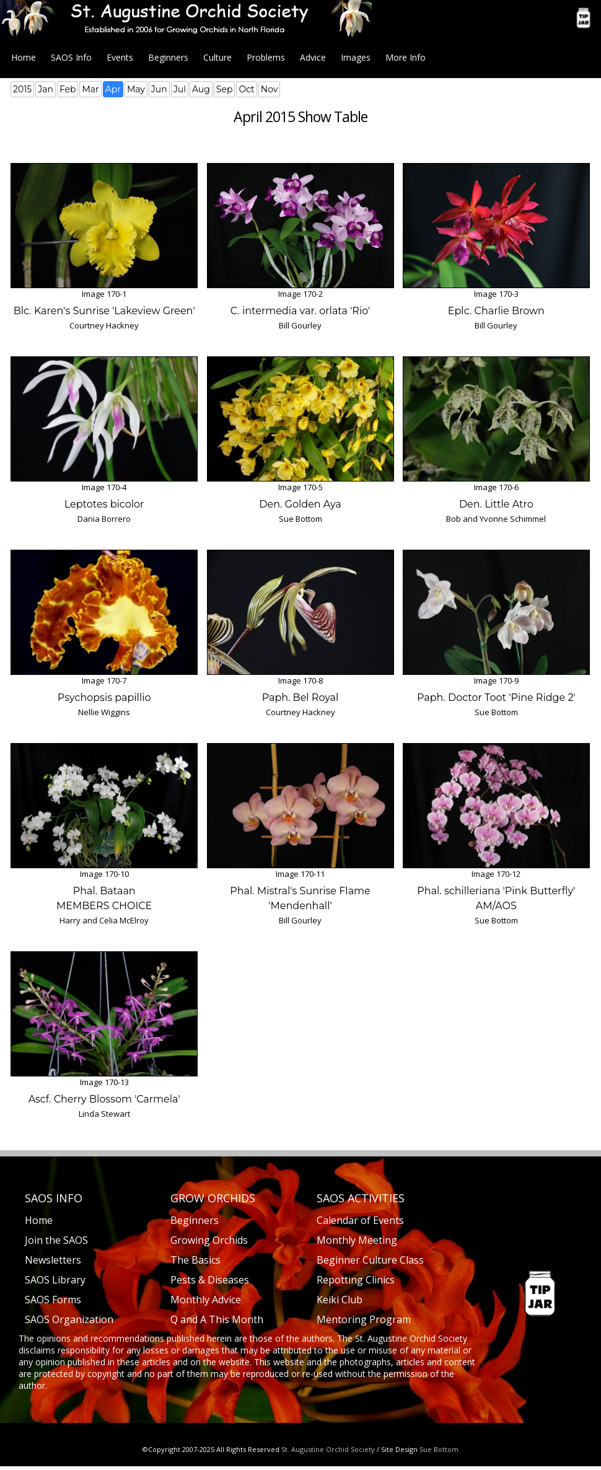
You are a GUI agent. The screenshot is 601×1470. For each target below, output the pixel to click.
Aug (201, 89)
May (136, 89)
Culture (217, 57)
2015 (22, 89)
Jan (45, 89)
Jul (179, 89)
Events (120, 57)
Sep (224, 89)
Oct (246, 89)
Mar (90, 89)
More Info (405, 57)
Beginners (168, 57)
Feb (67, 89)
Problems (266, 57)
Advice (313, 57)
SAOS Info (71, 57)
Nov (269, 89)
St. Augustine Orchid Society (328, 1449)
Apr (113, 89)
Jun (159, 89)
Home (23, 57)
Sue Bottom (438, 1449)
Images (356, 57)
